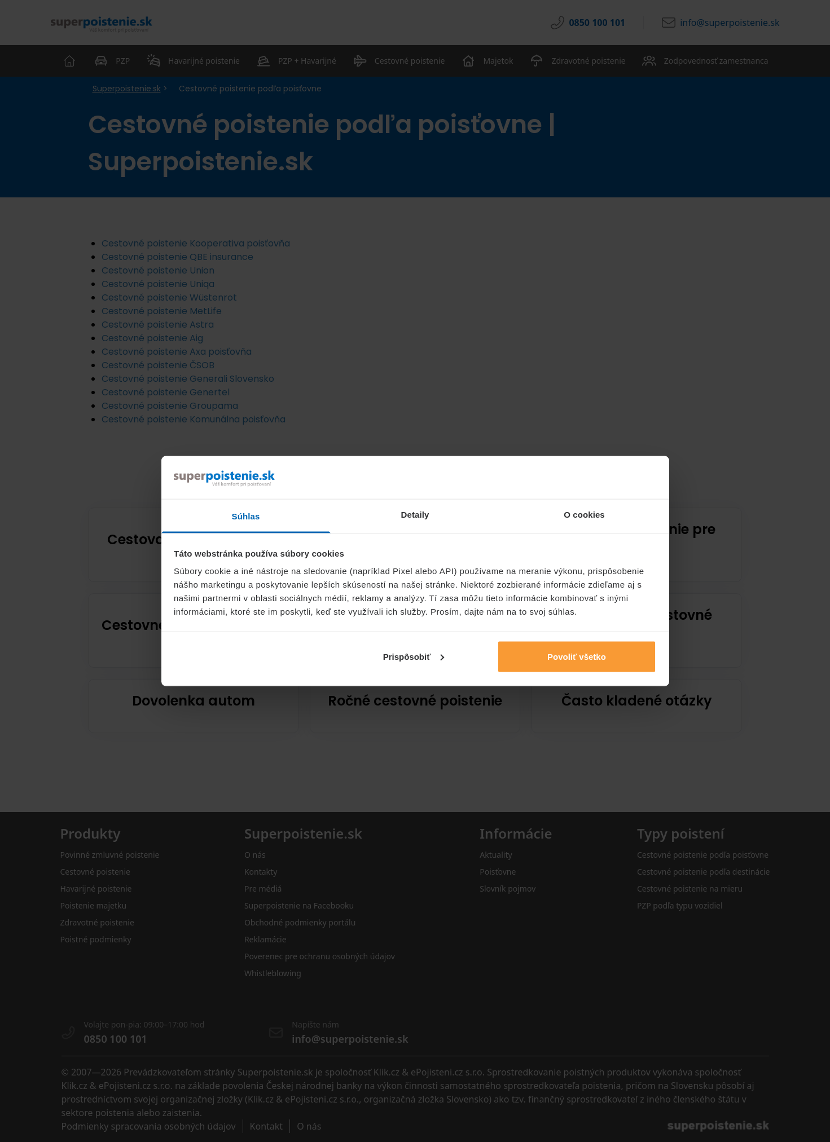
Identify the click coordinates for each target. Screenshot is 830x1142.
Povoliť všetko (576, 656)
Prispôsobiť (414, 656)
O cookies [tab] (584, 514)
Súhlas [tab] (246, 516)
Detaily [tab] (415, 514)
